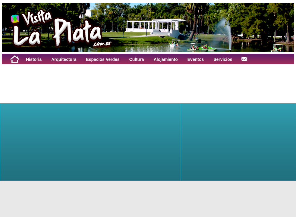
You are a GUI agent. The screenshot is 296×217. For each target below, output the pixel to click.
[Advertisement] (76, 78)
